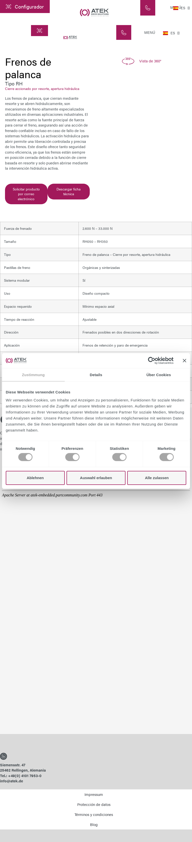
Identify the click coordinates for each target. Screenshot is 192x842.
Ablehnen (35, 478)
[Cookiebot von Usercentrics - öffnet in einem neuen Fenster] (152, 360)
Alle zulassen (157, 478)
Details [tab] (96, 375)
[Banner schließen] (184, 360)
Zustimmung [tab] (33, 375)
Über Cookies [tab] (158, 375)
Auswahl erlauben (96, 478)
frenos (56, 152)
